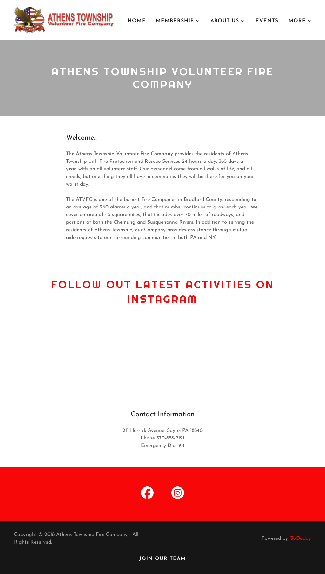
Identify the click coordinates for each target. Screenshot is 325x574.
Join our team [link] (162, 558)
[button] (178, 21)
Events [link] (266, 20)
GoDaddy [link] (300, 538)
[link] (65, 19)
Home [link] (137, 20)
